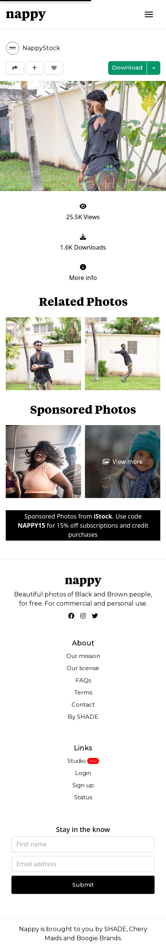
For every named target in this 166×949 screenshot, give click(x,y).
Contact (83, 704)
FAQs (83, 680)
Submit (83, 884)
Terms (83, 692)
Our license (83, 668)
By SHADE (83, 716)
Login (83, 773)
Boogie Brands (99, 938)
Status (83, 797)
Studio (76, 760)
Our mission (83, 656)
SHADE (115, 929)
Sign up (83, 785)
